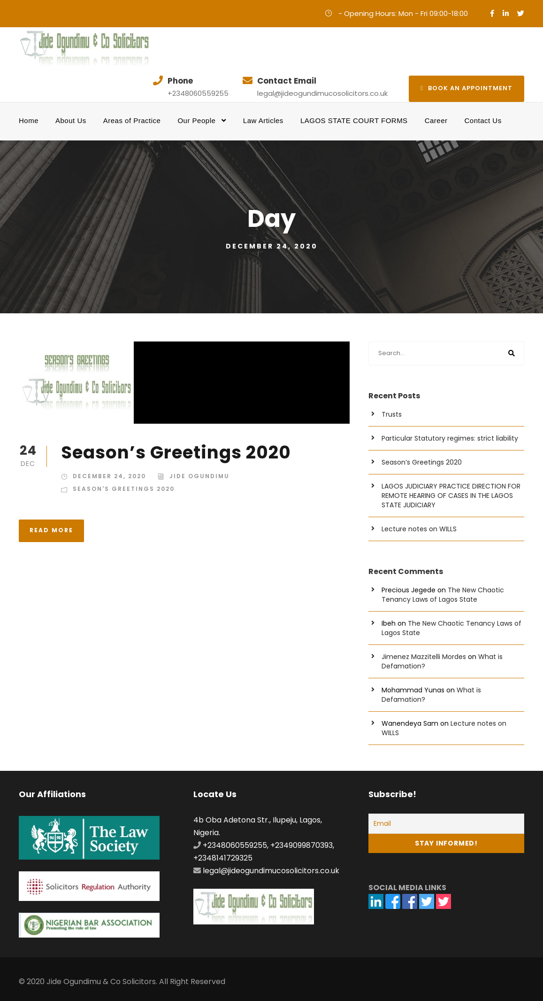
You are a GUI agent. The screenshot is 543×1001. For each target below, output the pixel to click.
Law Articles (263, 120)
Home (28, 120)
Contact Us (483, 120)
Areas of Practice (132, 120)
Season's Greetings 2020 (124, 489)
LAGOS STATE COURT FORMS (354, 120)
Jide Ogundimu (199, 476)
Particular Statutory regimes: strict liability (450, 438)
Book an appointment (466, 88)
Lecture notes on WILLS (419, 529)
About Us (70, 120)
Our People (196, 120)
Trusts (392, 414)
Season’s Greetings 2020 (176, 452)
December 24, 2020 (109, 476)
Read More (51, 530)
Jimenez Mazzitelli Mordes (424, 656)
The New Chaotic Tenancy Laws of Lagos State (443, 594)
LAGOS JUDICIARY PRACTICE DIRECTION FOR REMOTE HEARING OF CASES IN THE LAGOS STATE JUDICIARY (451, 495)
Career (436, 120)
